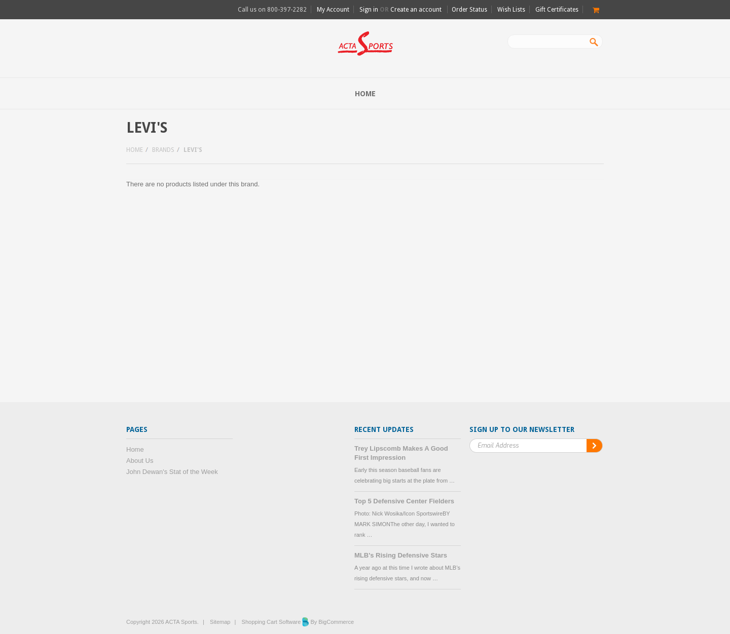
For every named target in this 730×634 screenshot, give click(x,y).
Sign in (368, 9)
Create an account (416, 9)
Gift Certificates (556, 9)
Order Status (469, 9)
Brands (163, 149)
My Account (333, 9)
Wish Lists (511, 9)
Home (134, 149)
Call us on (272, 9)
